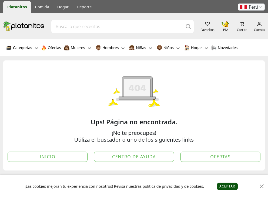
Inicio (48, 157)
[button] (251, 7)
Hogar (63, 6)
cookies (196, 186)
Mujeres (77, 48)
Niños (168, 48)
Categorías (22, 48)
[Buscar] (188, 26)
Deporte (84, 6)
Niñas (140, 48)
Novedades (224, 48)
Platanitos (17, 6)
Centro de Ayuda (134, 157)
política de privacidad (161, 186)
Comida (42, 6)
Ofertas (51, 48)
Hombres (110, 48)
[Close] (262, 186)
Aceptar (227, 186)
